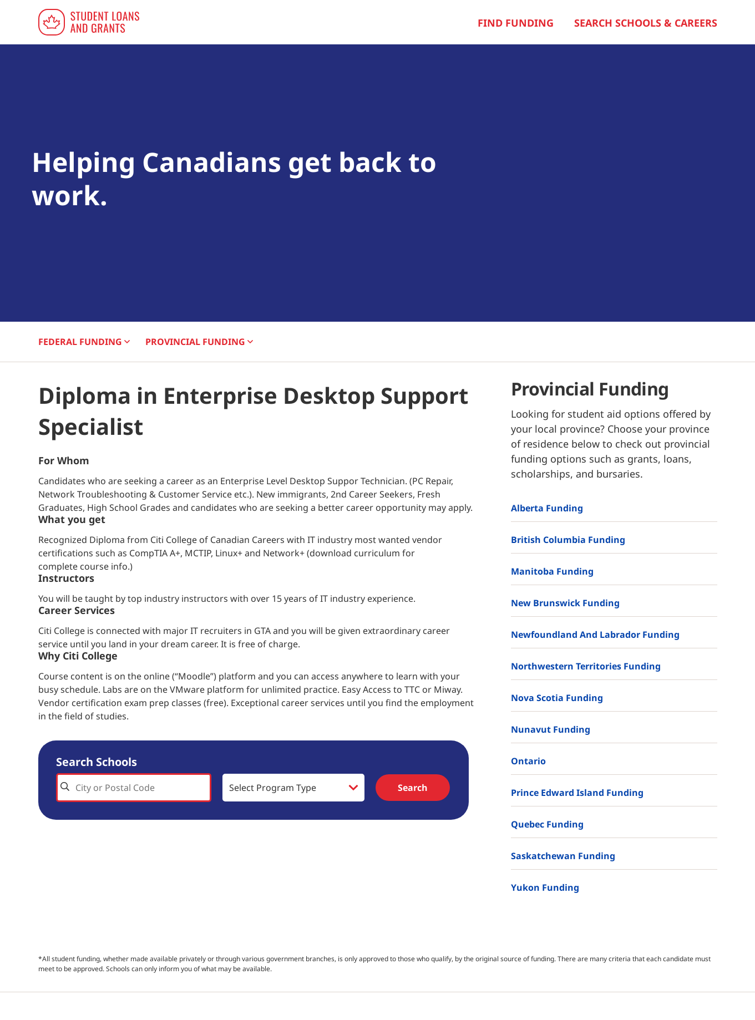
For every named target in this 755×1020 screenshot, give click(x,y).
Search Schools (96, 761)
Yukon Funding (545, 887)
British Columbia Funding (568, 540)
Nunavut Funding (550, 729)
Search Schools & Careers (645, 22)
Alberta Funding (547, 508)
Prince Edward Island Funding (577, 792)
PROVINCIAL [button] (199, 342)
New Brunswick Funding (565, 603)
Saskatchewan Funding (563, 856)
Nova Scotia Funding (557, 698)
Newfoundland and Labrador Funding (595, 634)
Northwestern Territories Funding (586, 666)
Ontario (528, 761)
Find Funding (516, 22)
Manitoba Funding (552, 571)
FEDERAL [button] (84, 342)
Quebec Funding (547, 824)
